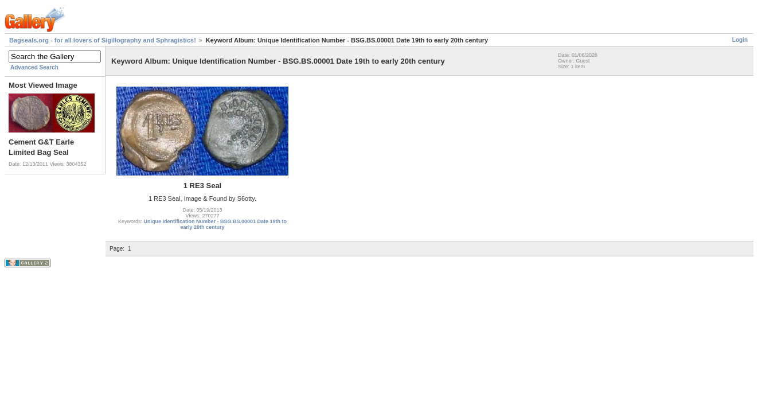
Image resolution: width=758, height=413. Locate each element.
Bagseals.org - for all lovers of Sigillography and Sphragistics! (102, 40)
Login (740, 40)
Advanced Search (34, 67)
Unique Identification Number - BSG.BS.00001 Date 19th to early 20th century (215, 224)
